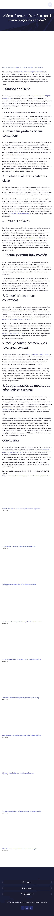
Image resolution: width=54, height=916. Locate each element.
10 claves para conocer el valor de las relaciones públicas (19, 584)
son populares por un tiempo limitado (38, 354)
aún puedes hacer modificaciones (19, 214)
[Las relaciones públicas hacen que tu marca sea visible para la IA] (27, 644)
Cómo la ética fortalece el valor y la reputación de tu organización (21, 509)
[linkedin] (31, 908)
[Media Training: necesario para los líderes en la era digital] (27, 833)
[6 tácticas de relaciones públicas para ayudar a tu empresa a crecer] (27, 606)
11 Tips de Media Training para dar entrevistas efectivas (19, 546)
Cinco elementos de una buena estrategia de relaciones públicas (21, 735)
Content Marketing (25, 67)
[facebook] (23, 908)
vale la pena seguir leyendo (34, 119)
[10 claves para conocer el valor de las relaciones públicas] (27, 568)
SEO (36, 67)
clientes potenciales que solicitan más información (17, 319)
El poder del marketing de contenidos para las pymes (18, 773)
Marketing (32, 67)
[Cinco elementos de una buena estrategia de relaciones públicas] (27, 719)
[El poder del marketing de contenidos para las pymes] (27, 757)
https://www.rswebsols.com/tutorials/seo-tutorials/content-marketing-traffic (25, 476)
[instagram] (27, 908)
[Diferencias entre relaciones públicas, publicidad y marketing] (27, 681)
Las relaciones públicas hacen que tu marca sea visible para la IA (21, 659)
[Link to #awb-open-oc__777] (50, 4)
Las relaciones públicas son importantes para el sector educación (21, 811)
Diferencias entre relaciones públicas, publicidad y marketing (20, 698)
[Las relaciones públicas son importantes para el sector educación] (27, 795)
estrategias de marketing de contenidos (30, 72)
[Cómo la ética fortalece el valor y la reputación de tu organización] (27, 493)
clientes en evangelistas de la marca (13, 333)
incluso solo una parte (16, 155)
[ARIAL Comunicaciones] (10, 1)
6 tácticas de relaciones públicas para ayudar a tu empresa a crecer (22, 622)
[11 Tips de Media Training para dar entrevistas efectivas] (27, 530)
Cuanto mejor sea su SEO (33, 238)
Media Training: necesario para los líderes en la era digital (19, 849)
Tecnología (40, 67)
